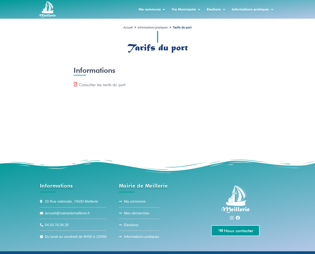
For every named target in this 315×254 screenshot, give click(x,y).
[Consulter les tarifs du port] (76, 84)
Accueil (128, 27)
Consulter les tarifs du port (102, 84)
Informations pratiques (252, 9)
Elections (216, 9)
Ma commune (152, 9)
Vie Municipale (186, 9)
